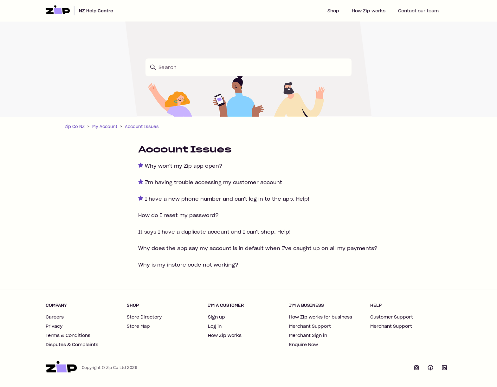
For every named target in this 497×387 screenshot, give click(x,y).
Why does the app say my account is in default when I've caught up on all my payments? (258, 248)
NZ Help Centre (96, 11)
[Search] (248, 67)
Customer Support (391, 317)
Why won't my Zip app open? (184, 166)
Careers (55, 317)
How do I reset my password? (178, 215)
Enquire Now (303, 344)
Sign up (216, 317)
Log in (215, 326)
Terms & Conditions (68, 335)
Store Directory (144, 317)
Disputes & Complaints (72, 344)
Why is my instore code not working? (188, 264)
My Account (104, 126)
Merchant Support (310, 326)
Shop (333, 11)
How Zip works (368, 11)
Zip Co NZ (75, 126)
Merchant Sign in (308, 335)
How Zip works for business (320, 317)
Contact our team (418, 11)
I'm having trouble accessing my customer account (213, 182)
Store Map (138, 326)
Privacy (54, 326)
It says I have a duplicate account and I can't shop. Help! (214, 232)
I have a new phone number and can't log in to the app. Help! (227, 199)
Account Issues (142, 126)
